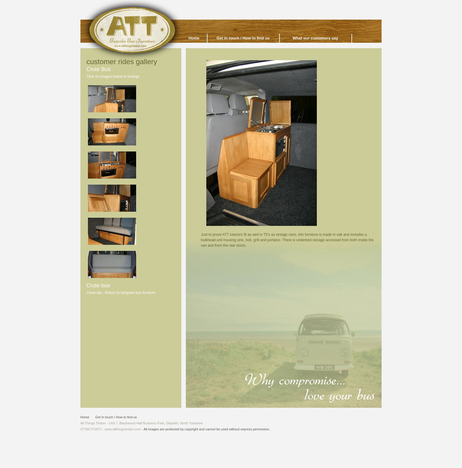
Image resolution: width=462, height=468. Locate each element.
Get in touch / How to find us (243, 38)
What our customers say (315, 38)
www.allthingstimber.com (123, 429)
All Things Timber (132, 32)
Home (84, 417)
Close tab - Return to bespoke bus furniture (120, 293)
